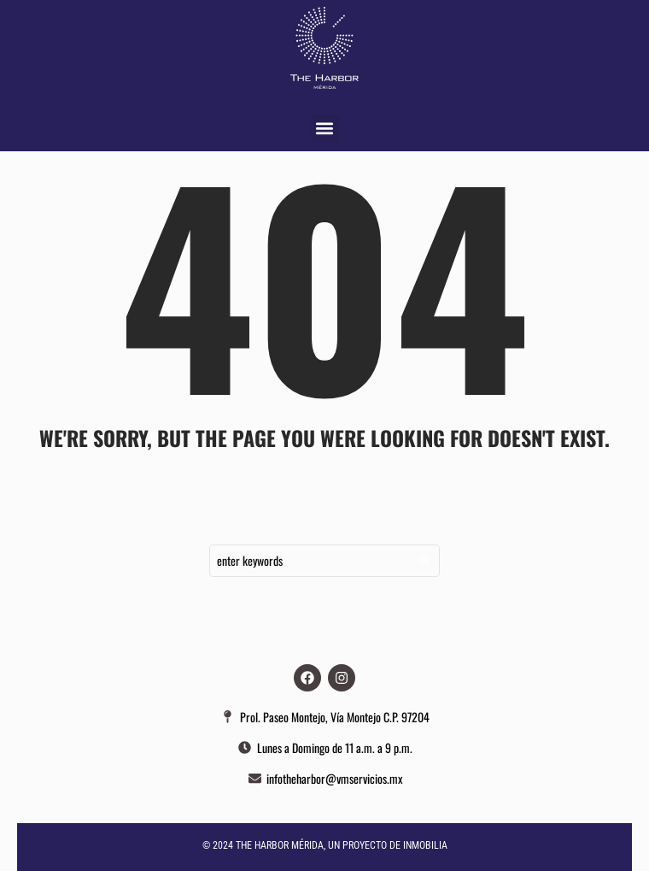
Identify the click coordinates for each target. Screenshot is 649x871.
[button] (325, 129)
